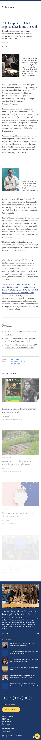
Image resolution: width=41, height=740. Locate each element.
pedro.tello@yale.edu (18, 365)
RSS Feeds (5, 719)
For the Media (6, 721)
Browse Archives (8, 717)
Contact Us (6, 724)
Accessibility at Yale (8, 729)
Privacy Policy (6, 731)
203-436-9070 (16, 367)
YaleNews (8, 8)
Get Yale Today (11, 709)
